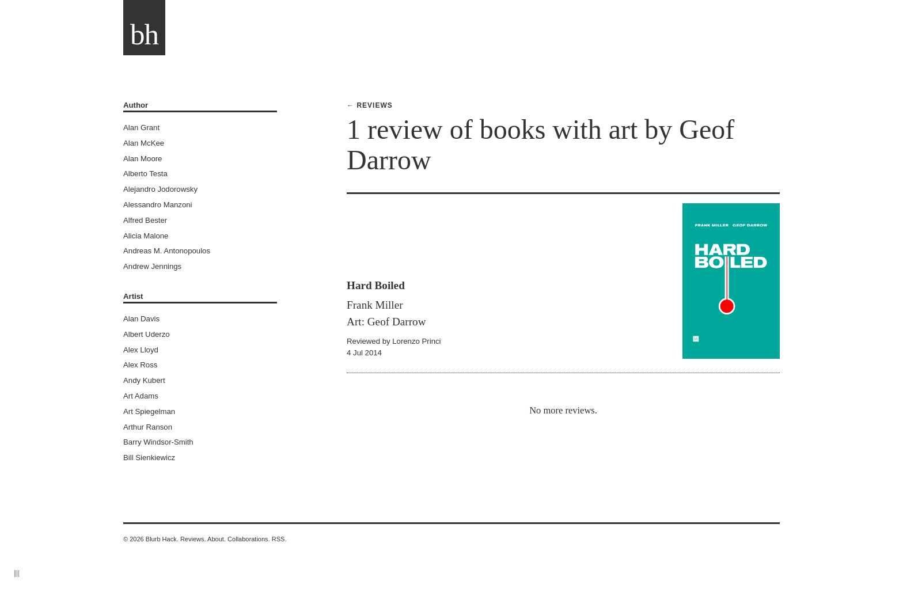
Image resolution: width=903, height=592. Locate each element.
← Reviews (370, 105)
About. (216, 539)
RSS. (279, 539)
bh (144, 34)
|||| (17, 573)
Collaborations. (248, 539)
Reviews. (193, 539)
